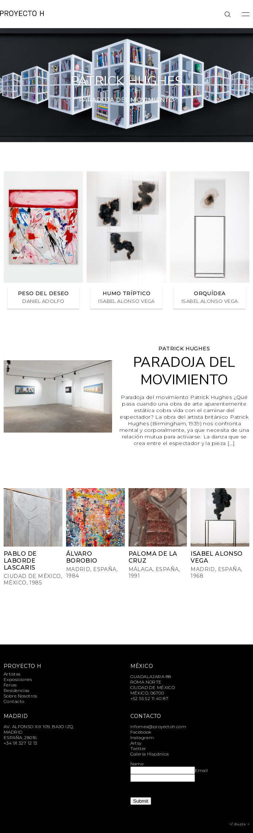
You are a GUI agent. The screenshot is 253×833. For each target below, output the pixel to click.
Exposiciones (18, 679)
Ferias (10, 685)
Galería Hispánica (149, 754)
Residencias (17, 690)
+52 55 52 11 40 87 (149, 698)
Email (201, 770)
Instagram (142, 737)
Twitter (138, 748)
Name (137, 764)
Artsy (136, 743)
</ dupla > (239, 824)
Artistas (12, 674)
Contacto (14, 701)
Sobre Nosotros (20, 696)
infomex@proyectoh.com (158, 726)
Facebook (141, 732)
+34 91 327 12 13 (20, 743)
